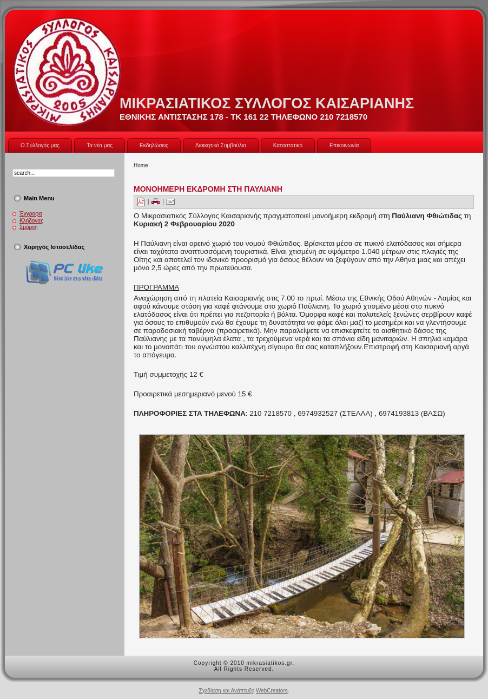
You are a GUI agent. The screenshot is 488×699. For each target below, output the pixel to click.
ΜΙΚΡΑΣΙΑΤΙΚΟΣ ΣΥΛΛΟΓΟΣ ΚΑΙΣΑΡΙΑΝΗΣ (267, 103)
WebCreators (272, 691)
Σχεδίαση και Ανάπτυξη (226, 691)
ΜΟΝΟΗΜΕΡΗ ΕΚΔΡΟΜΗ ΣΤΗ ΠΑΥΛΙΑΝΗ (208, 189)
